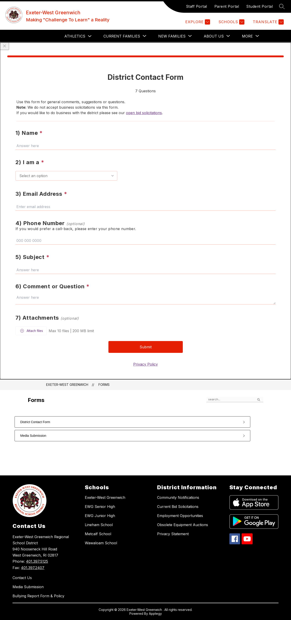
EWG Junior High (100, 515)
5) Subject (32, 257)
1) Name (29, 133)
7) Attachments (47, 317)
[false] (234, 399)
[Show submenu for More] (247, 36)
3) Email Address (41, 194)
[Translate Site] (268, 22)
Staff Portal (196, 6)
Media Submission (28, 587)
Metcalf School (98, 534)
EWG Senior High (100, 506)
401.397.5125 (37, 561)
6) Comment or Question (52, 286)
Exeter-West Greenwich (67, 385)
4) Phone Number (50, 223)
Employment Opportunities (180, 515)
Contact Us (22, 577)
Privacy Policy (145, 364)
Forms (104, 385)
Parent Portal (226, 6)
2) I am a (29, 162)
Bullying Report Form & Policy (38, 596)
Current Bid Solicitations (177, 506)
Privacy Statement (173, 534)
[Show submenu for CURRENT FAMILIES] (121, 36)
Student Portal (259, 6)
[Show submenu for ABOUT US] (214, 36)
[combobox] (66, 176)
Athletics (74, 36)
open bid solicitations (144, 112)
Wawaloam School (101, 543)
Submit (146, 347)
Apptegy (155, 613)
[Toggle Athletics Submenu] (90, 36)
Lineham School (99, 524)
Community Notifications (178, 497)
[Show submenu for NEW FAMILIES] (172, 36)
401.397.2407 (32, 567)
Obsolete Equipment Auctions (182, 524)
